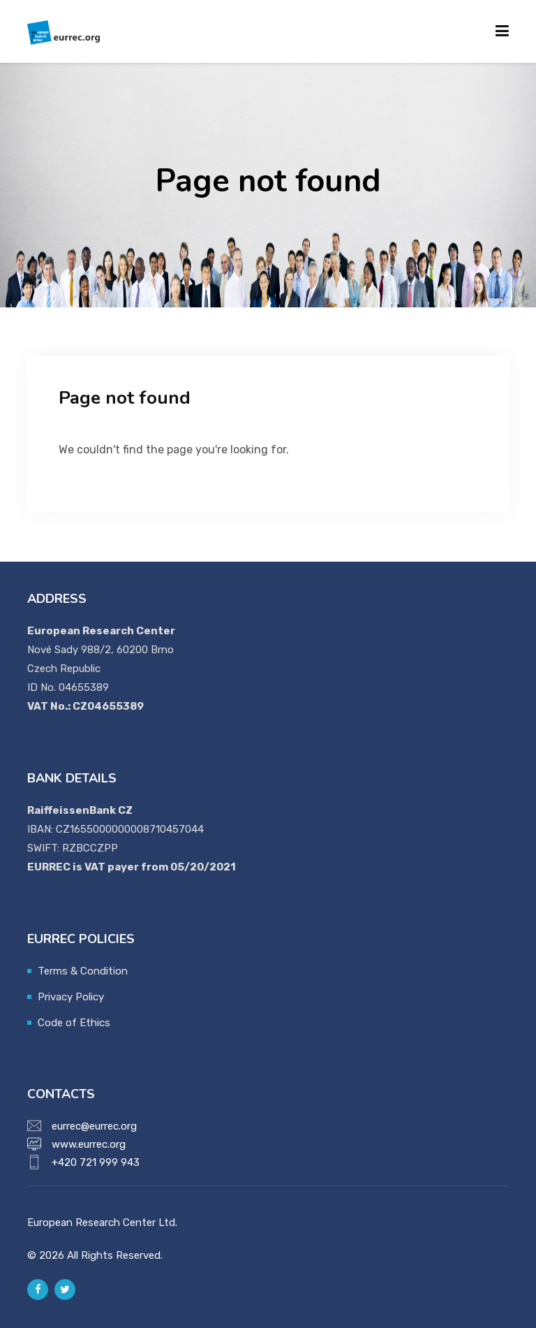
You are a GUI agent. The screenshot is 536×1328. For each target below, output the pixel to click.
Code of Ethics (74, 1022)
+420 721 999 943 (96, 1162)
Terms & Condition (83, 971)
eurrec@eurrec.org (94, 1126)
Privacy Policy (71, 997)
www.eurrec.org (89, 1144)
